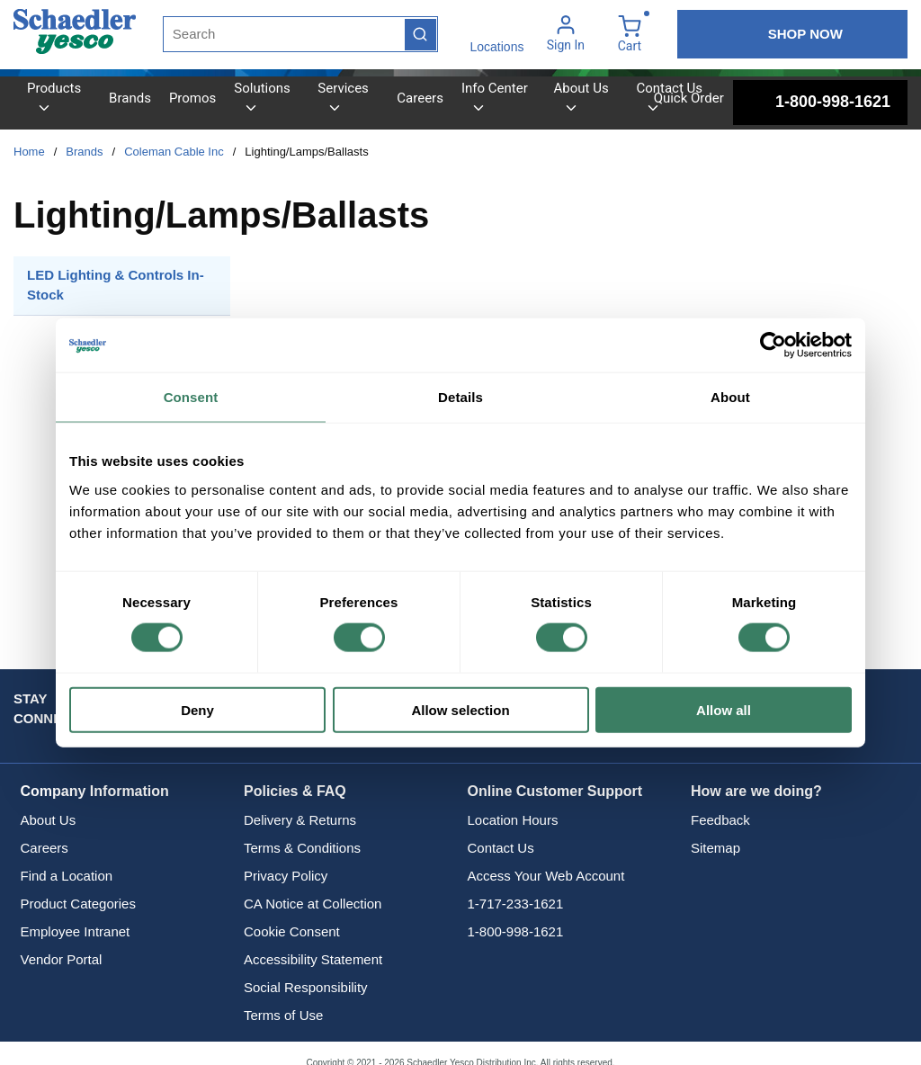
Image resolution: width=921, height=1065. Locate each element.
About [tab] (730, 397)
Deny (197, 709)
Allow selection (460, 709)
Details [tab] (460, 397)
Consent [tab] (191, 397)
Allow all (723, 709)
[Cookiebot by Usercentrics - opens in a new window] (773, 345)
